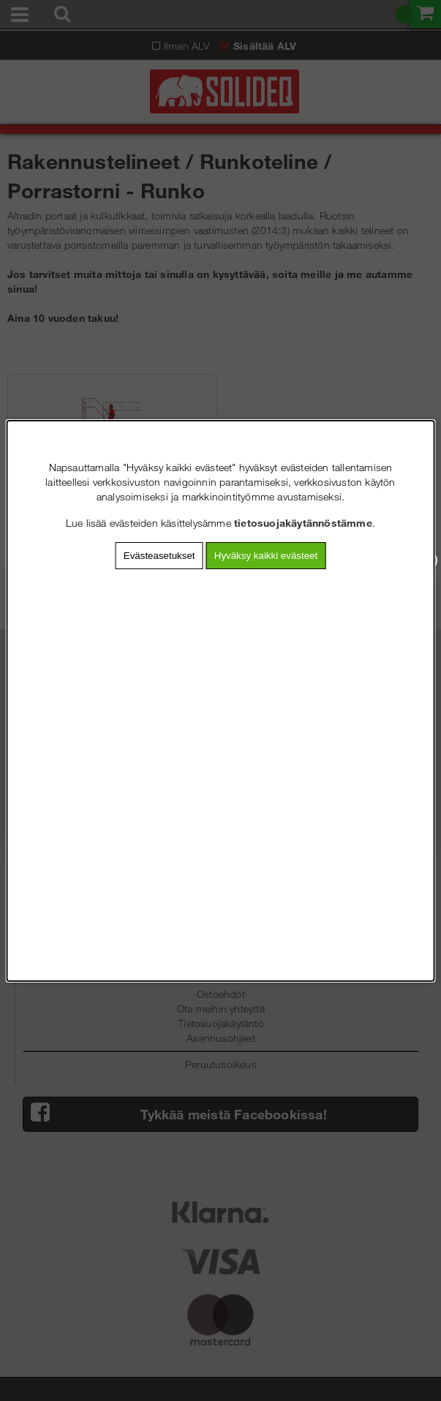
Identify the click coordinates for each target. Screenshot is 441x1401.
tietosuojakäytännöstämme (303, 523)
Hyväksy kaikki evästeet (265, 555)
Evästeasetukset (159, 555)
